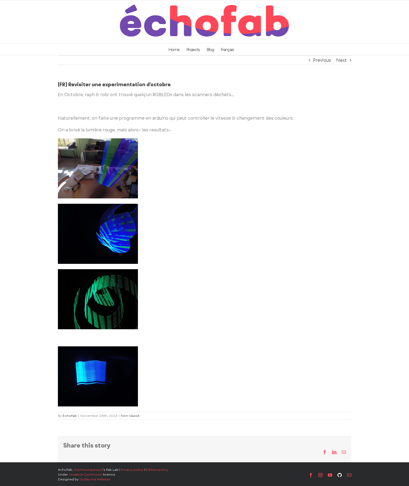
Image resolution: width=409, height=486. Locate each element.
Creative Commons (85, 474)
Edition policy (157, 470)
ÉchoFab (70, 416)
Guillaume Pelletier (95, 479)
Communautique (88, 470)
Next (341, 60)
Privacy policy (132, 470)
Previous (322, 60)
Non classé (130, 416)
